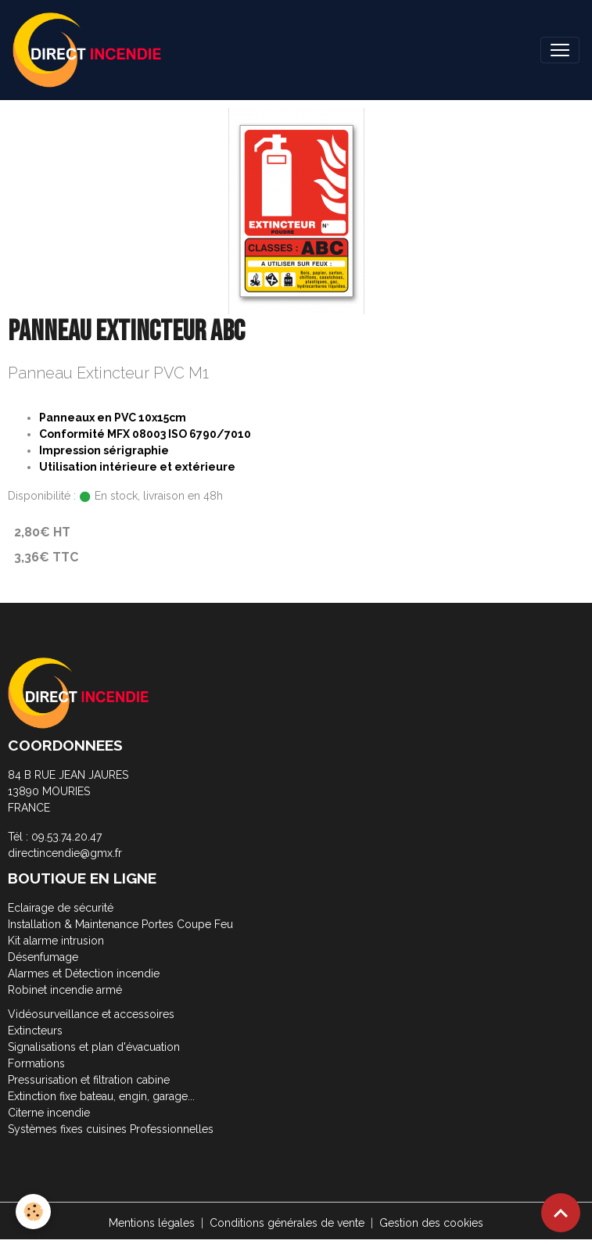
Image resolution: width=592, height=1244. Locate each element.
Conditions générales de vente (287, 1223)
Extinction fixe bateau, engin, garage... (101, 1096)
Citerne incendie (49, 1112)
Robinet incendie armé (65, 990)
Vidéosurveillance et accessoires (91, 1014)
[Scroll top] (560, 1212)
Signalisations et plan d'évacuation (94, 1047)
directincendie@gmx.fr (65, 853)
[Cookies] (33, 1211)
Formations (36, 1063)
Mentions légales (152, 1223)
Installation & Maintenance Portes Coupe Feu (120, 924)
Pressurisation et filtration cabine (89, 1080)
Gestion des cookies (431, 1223)
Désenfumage (43, 957)
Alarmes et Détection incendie (84, 973)
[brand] (90, 50)
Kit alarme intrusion (56, 940)
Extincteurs (35, 1030)
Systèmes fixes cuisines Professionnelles (110, 1129)
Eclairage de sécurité (60, 908)
